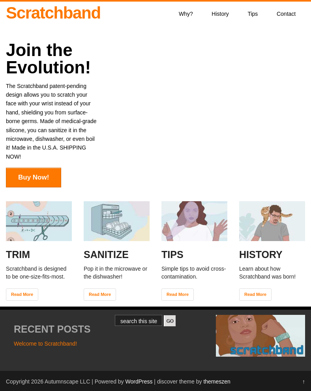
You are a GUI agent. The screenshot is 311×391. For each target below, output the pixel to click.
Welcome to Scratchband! (45, 343)
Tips (252, 14)
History (220, 14)
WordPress (138, 381)
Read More (22, 294)
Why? (186, 14)
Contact (286, 14)
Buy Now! (33, 177)
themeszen (216, 381)
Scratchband (53, 13)
